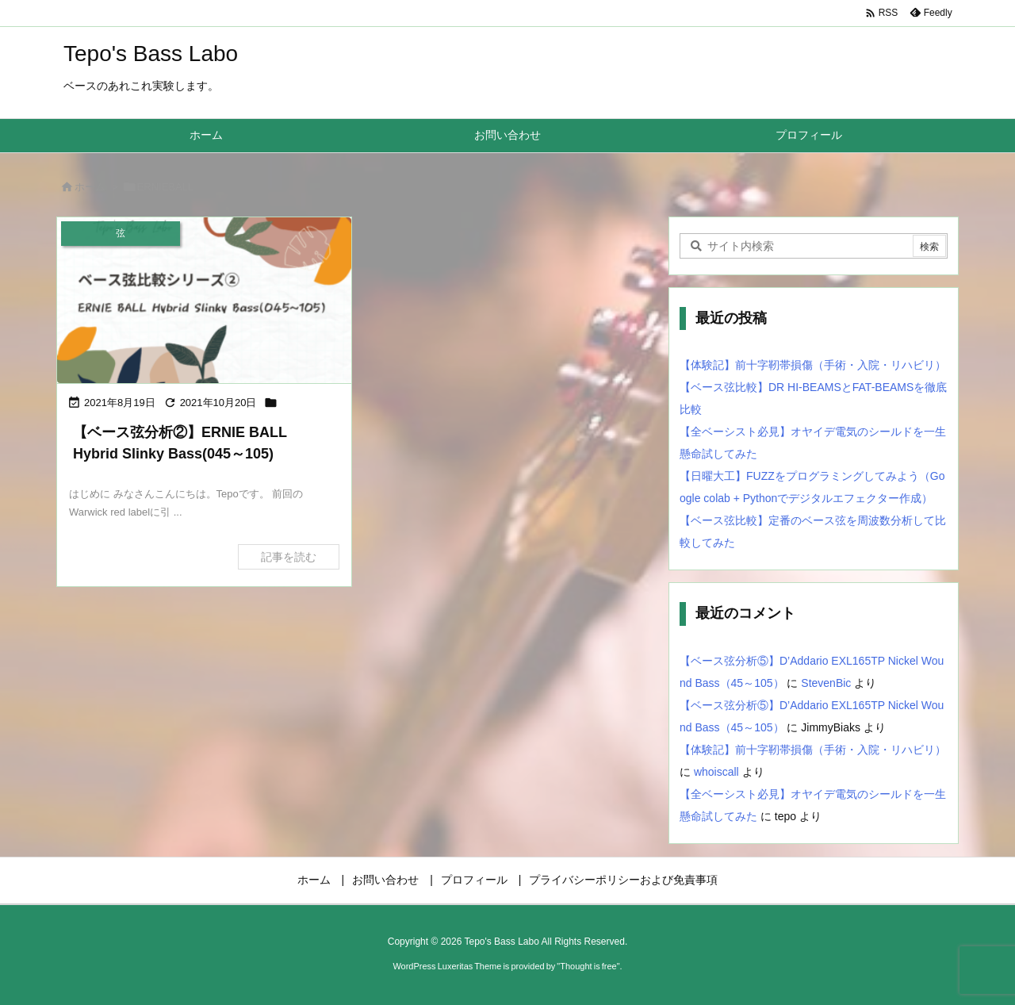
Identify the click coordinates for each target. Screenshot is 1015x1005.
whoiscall (716, 771)
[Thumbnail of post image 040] (204, 300)
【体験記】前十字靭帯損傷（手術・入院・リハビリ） (813, 365)
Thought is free (588, 966)
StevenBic (826, 683)
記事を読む (288, 556)
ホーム (90, 187)
